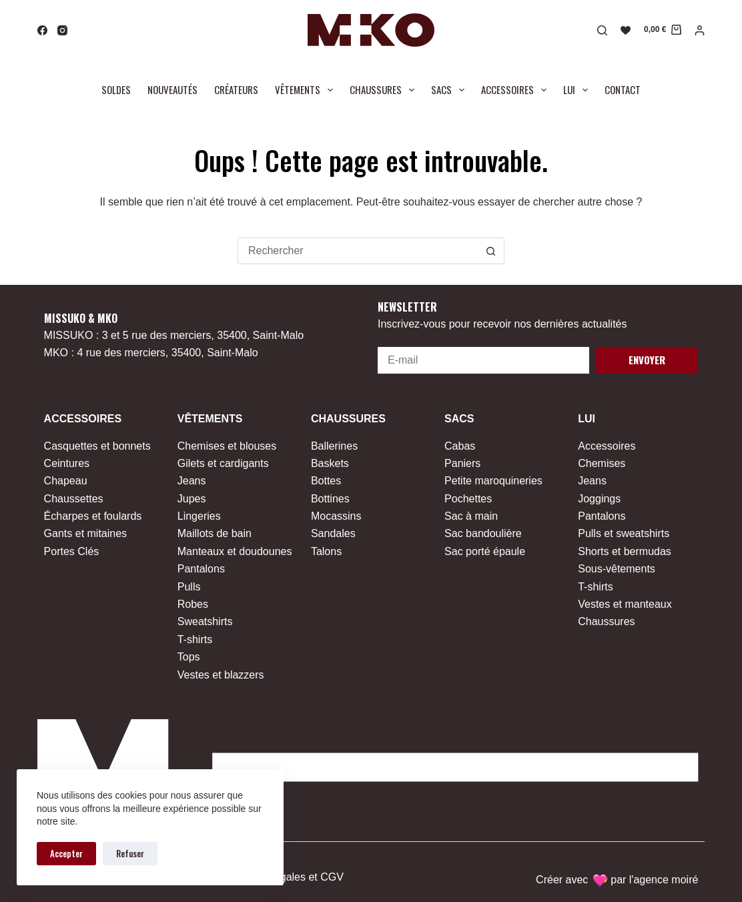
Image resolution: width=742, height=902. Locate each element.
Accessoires (516, 90)
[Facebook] (42, 30)
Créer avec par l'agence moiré (617, 879)
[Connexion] (700, 30)
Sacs (450, 90)
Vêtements (306, 90)
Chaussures (385, 90)
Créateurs (236, 89)
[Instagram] (62, 30)
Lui (578, 90)
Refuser (130, 853)
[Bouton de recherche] (491, 251)
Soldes (116, 89)
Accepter (66, 853)
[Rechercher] (602, 30)
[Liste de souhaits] (626, 30)
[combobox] (358, 251)
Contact (623, 89)
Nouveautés (172, 89)
